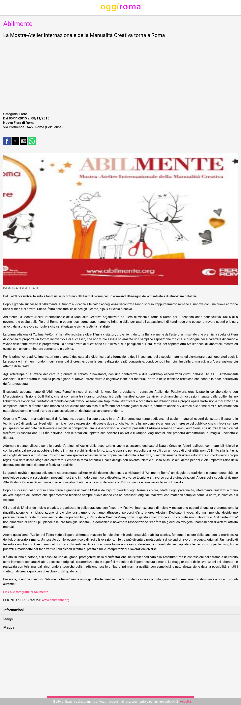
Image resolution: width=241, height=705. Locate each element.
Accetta (185, 701)
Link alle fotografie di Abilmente (25, 592)
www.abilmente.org (55, 600)
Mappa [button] (8, 627)
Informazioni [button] (13, 610)
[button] (7, 141)
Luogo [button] (8, 619)
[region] (120, 74)
